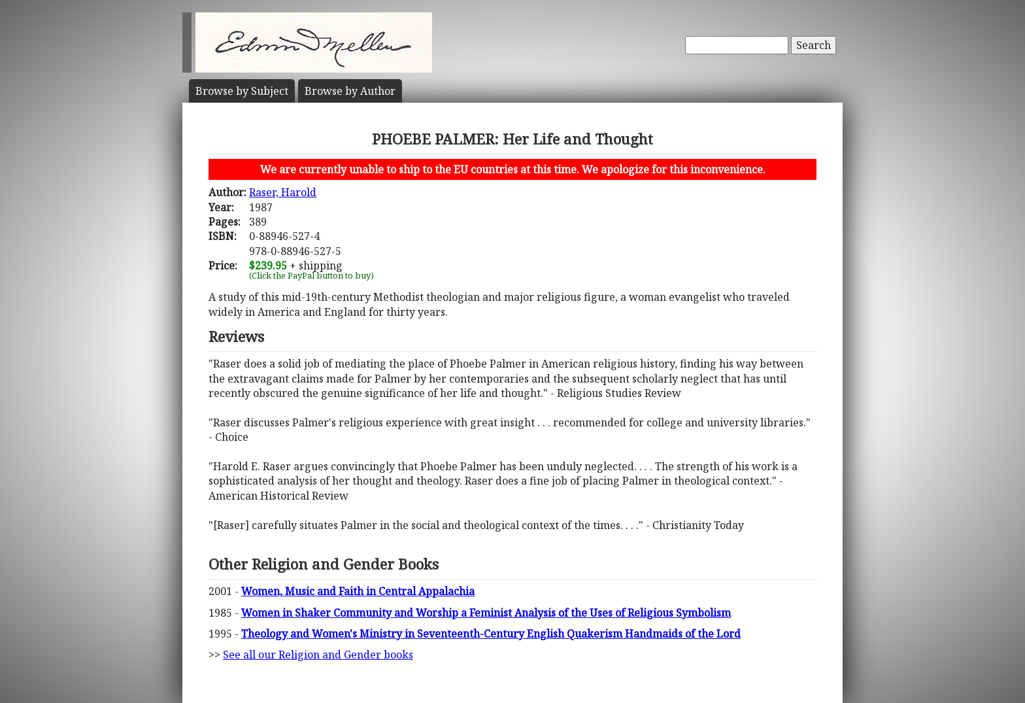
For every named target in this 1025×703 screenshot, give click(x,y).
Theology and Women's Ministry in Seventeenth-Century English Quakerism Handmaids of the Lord (491, 633)
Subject (241, 91)
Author (350, 91)
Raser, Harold (282, 192)
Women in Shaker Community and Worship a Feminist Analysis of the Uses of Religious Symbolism (486, 613)
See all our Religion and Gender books (318, 654)
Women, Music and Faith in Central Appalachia (358, 591)
